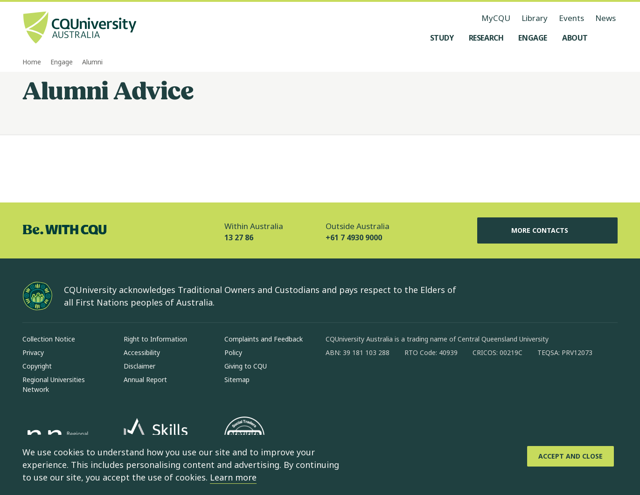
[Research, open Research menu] (486, 37)
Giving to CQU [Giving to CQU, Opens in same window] (245, 366)
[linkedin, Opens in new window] (384, 382)
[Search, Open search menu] (608, 38)
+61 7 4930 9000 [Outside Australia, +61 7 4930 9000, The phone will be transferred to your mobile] (354, 237)
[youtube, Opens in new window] (433, 382)
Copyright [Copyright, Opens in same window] (37, 366)
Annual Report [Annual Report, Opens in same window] (145, 379)
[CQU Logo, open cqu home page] (79, 28)
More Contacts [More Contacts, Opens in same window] (547, 230)
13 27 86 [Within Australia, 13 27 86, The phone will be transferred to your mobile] (238, 237)
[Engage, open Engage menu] (533, 37)
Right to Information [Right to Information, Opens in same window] (155, 339)
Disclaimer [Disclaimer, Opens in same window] (139, 366)
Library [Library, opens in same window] (535, 18)
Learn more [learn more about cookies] (233, 477)
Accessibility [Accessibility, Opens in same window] (142, 352)
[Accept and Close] (570, 456)
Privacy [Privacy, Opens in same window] (33, 352)
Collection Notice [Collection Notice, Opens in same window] (48, 339)
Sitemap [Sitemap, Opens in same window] (237, 379)
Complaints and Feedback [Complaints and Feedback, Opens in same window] (263, 339)
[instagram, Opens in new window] (360, 382)
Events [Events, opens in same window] (571, 18)
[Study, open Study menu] (442, 37)
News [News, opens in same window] (605, 18)
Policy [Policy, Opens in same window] (233, 352)
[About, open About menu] (574, 37)
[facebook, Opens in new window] (336, 382)
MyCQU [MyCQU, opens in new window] (495, 18)
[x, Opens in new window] (408, 382)
